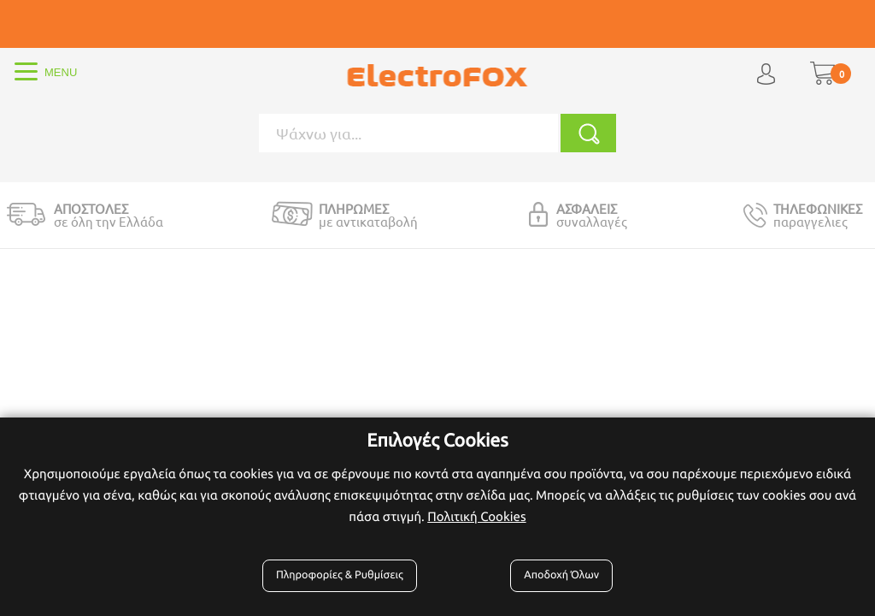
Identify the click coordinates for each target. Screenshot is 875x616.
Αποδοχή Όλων (561, 575)
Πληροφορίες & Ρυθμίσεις (339, 575)
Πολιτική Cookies (476, 516)
